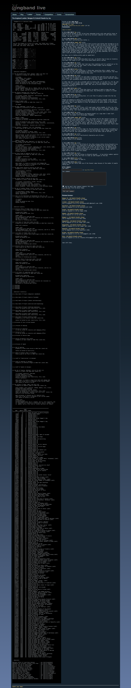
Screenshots (69, 14)
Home (15, 14)
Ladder (29, 14)
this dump (68, 24)
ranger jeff (77, 42)
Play (21, 14)
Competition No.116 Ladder (77, 25)
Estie (76, 69)
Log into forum (89, 169)
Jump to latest (66, 29)
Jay (75, 32)
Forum (38, 14)
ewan (75, 38)
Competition (49, 14)
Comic (59, 14)
